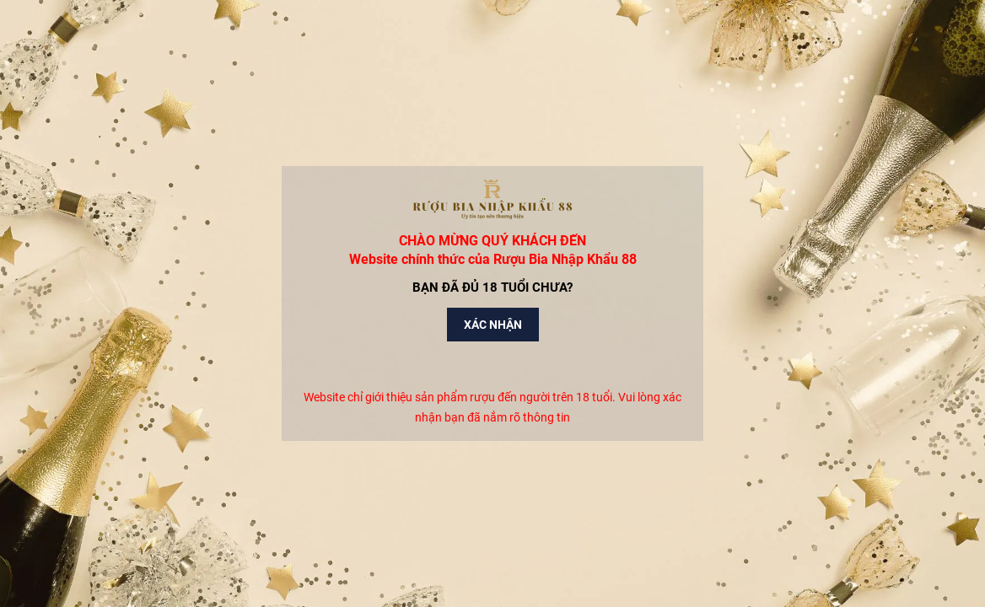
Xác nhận (493, 324)
